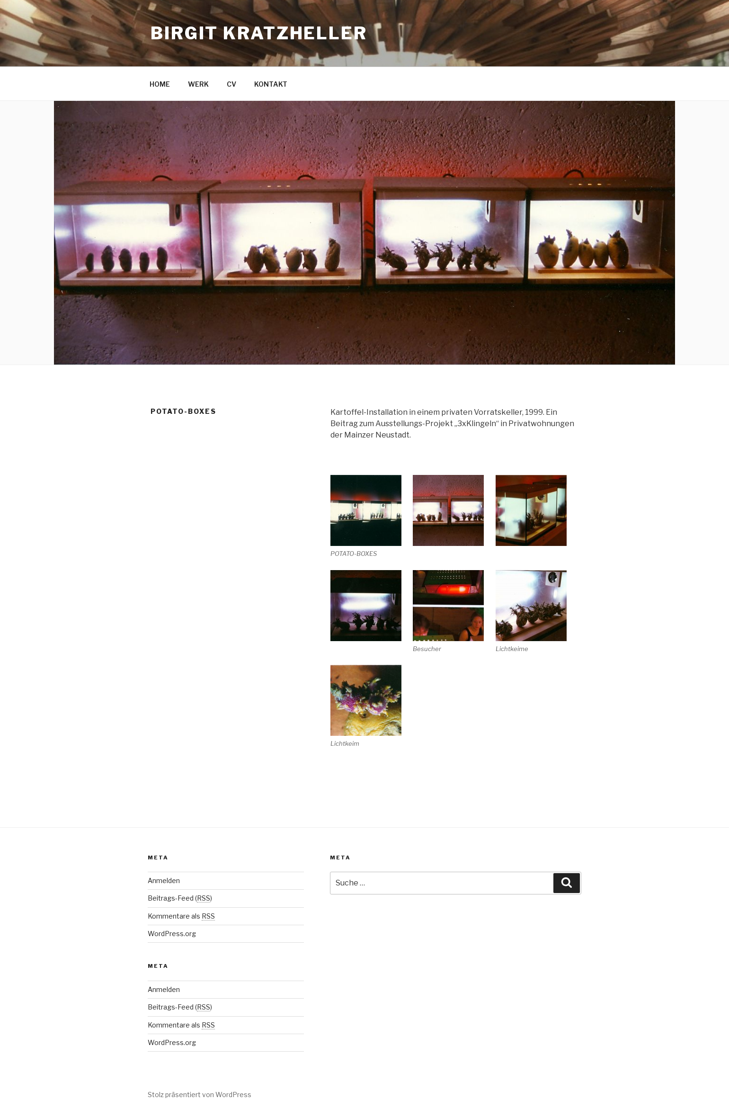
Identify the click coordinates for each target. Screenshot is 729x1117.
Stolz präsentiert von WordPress (199, 1094)
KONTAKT (270, 84)
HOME (160, 84)
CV (231, 84)
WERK (198, 84)
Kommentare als (181, 916)
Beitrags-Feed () (180, 898)
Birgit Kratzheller (259, 33)
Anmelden (164, 880)
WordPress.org (172, 933)
